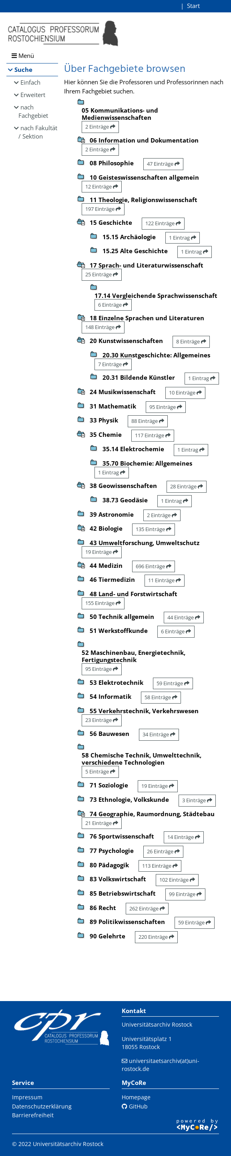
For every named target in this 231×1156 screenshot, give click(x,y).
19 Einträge (101, 551)
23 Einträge (101, 720)
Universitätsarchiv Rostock (157, 1024)
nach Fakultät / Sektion (38, 132)
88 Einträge (147, 420)
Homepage (136, 1097)
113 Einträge (160, 865)
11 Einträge (164, 580)
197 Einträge (103, 208)
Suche (23, 69)
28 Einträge (186, 486)
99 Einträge (185, 894)
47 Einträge (163, 163)
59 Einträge (173, 683)
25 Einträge (101, 274)
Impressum (27, 1097)
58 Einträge (161, 697)
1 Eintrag (182, 237)
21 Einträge (101, 823)
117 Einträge (153, 435)
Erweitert (32, 95)
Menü (23, 55)
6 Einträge (113, 304)
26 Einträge (163, 851)
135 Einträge (153, 529)
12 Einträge (101, 186)
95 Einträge (165, 406)
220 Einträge (156, 936)
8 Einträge (191, 341)
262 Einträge (147, 908)
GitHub (135, 1106)
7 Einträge (113, 364)
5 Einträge (100, 771)
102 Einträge (177, 879)
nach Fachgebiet (33, 111)
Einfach (30, 82)
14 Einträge (183, 837)
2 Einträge (100, 126)
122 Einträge (163, 223)
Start (193, 6)
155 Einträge (103, 603)
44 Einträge (183, 617)
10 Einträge (185, 392)
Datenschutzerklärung (42, 1106)
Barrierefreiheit (33, 1115)
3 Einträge (197, 800)
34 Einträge (159, 734)
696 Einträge (153, 566)
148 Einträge (103, 327)
